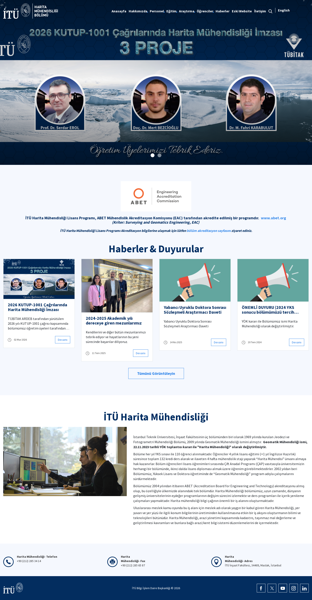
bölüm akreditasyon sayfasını (209, 230)
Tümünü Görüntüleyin (156, 373)
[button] (152, 155)
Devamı (62, 340)
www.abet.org (273, 217)
